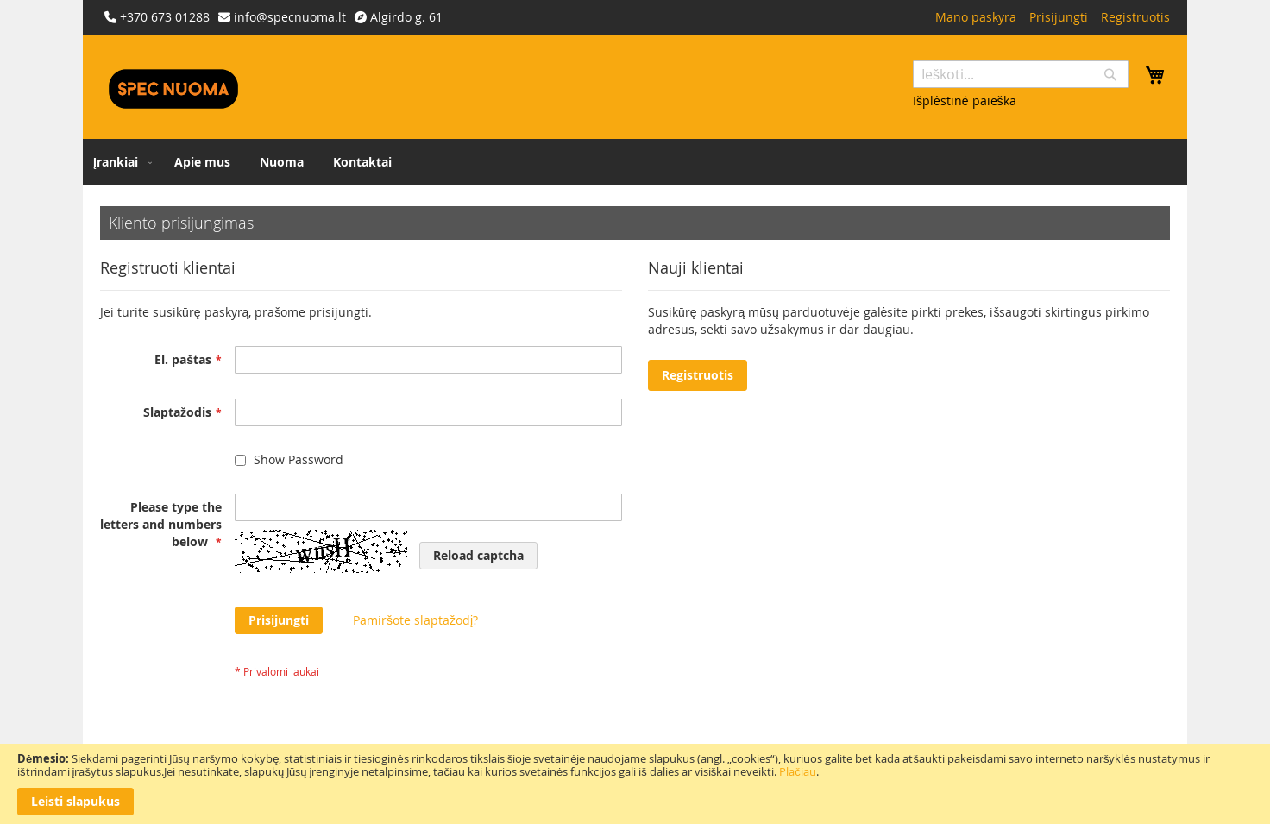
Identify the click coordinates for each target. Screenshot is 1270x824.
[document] (635, 783)
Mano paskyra (975, 17)
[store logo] (173, 88)
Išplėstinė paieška (964, 100)
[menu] (635, 162)
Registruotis (1135, 17)
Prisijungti (1058, 17)
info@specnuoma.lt (290, 17)
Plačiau (797, 771)
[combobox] (1021, 74)
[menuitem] (119, 162)
